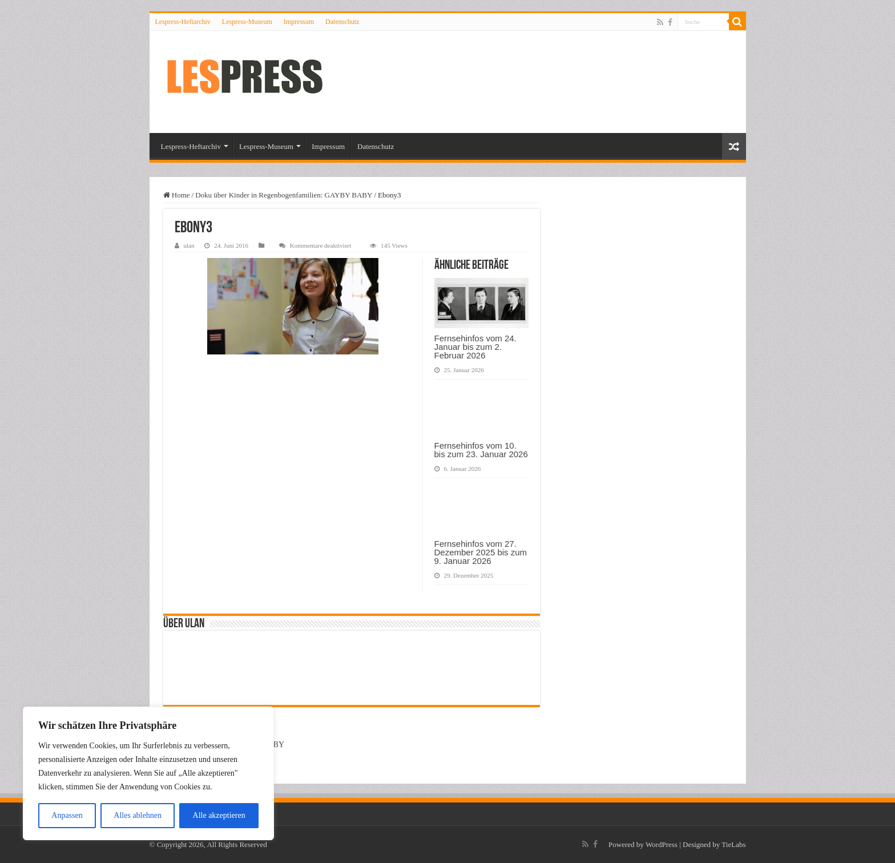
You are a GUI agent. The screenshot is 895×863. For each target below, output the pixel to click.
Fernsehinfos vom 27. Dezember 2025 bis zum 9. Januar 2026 (480, 552)
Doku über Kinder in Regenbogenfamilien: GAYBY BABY (283, 195)
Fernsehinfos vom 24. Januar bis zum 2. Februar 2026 (475, 346)
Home (176, 195)
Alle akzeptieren (219, 815)
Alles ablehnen (138, 815)
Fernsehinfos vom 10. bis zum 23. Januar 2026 (481, 450)
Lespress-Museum (247, 22)
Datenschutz (342, 22)
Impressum (299, 22)
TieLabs (733, 844)
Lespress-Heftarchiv (183, 22)
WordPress (662, 844)
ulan (189, 245)
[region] (148, 773)
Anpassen (66, 815)
